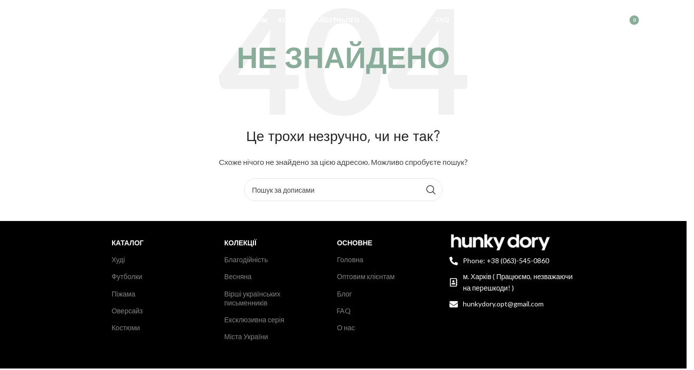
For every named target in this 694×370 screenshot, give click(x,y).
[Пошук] (581, 22)
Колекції (240, 242)
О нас (346, 327)
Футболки (127, 276)
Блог (344, 294)
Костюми (126, 327)
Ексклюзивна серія (254, 319)
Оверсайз (127, 310)
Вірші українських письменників (252, 298)
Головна (350, 259)
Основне (355, 242)
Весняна (238, 276)
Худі (118, 259)
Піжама (123, 294)
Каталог (128, 242)
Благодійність (246, 259)
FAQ (344, 310)
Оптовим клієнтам (366, 276)
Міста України (246, 336)
